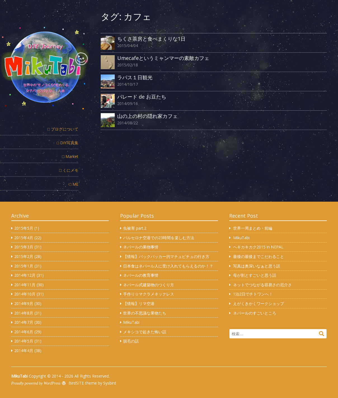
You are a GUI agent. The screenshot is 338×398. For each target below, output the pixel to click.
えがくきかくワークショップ (258, 303)
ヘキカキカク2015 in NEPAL (258, 247)
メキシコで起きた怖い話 (144, 331)
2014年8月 (23, 313)
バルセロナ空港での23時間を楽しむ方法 (158, 237)
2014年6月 (23, 331)
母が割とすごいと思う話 (254, 275)
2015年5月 (23, 228)
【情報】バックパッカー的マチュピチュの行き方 (166, 256)
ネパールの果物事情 (140, 247)
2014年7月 (23, 322)
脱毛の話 (131, 341)
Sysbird (109, 383)
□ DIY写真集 (67, 142)
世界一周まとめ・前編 (252, 228)
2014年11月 (25, 284)
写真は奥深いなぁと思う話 (256, 266)
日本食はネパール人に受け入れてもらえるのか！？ (168, 266)
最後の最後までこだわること (258, 256)
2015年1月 (23, 266)
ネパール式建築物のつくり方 (148, 284)
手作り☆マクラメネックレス (148, 294)
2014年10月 (25, 294)
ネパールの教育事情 (140, 275)
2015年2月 (23, 256)
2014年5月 (23, 341)
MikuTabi (131, 322)
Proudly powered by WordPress (35, 383)
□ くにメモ (68, 170)
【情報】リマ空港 (138, 303)
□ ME (73, 184)
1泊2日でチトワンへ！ (253, 294)
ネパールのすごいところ (254, 313)
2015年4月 (23, 237)
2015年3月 (23, 247)
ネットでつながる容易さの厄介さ (262, 284)
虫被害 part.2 (134, 228)
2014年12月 (25, 275)
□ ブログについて (63, 129)
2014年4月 (23, 350)
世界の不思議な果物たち (144, 313)
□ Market (70, 156)
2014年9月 (23, 303)
